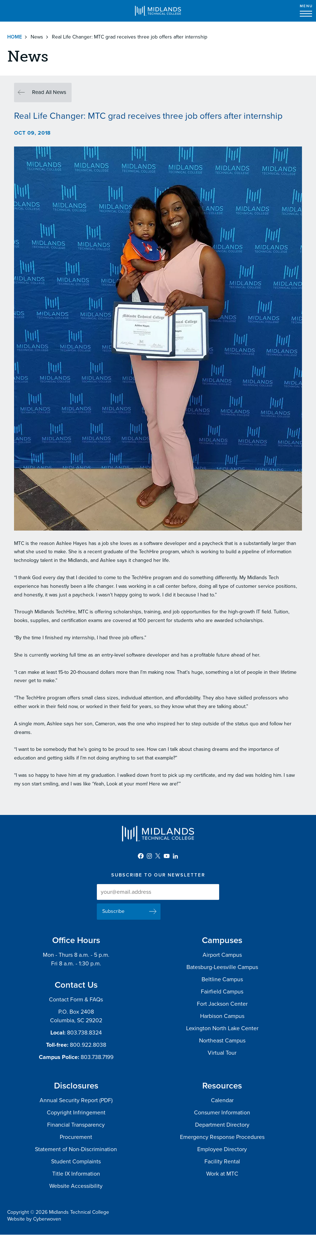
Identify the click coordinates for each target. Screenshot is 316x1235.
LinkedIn (175, 856)
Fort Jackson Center (222, 1004)
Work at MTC (222, 1173)
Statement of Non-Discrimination (76, 1149)
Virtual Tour (222, 1052)
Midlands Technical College (158, 11)
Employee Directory (222, 1149)
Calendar (222, 1100)
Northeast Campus (222, 1040)
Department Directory (222, 1124)
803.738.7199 (97, 1057)
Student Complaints (76, 1161)
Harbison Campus (222, 1016)
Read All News (49, 92)
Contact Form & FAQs (76, 999)
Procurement (76, 1137)
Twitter (158, 856)
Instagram (149, 856)
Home (14, 37)
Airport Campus (222, 955)
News (37, 37)
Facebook (141, 856)
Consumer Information (222, 1112)
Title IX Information (76, 1173)
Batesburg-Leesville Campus (222, 967)
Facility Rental (222, 1161)
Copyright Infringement (76, 1112)
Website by (34, 1219)
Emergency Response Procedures (222, 1137)
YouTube (167, 856)
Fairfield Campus (222, 991)
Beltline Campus (222, 979)
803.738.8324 (84, 1032)
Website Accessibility (76, 1186)
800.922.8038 (88, 1045)
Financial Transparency (76, 1124)
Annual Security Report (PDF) (76, 1100)
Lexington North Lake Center (222, 1028)
